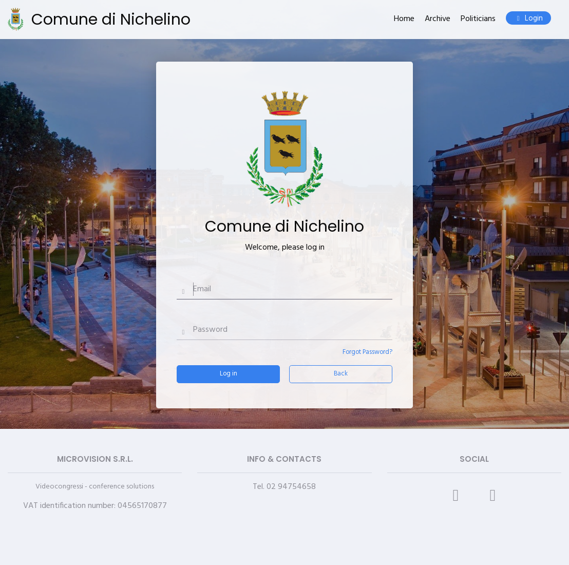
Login (528, 19)
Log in (228, 373)
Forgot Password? (367, 352)
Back (341, 373)
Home (404, 19)
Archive (437, 19)
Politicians (478, 19)
